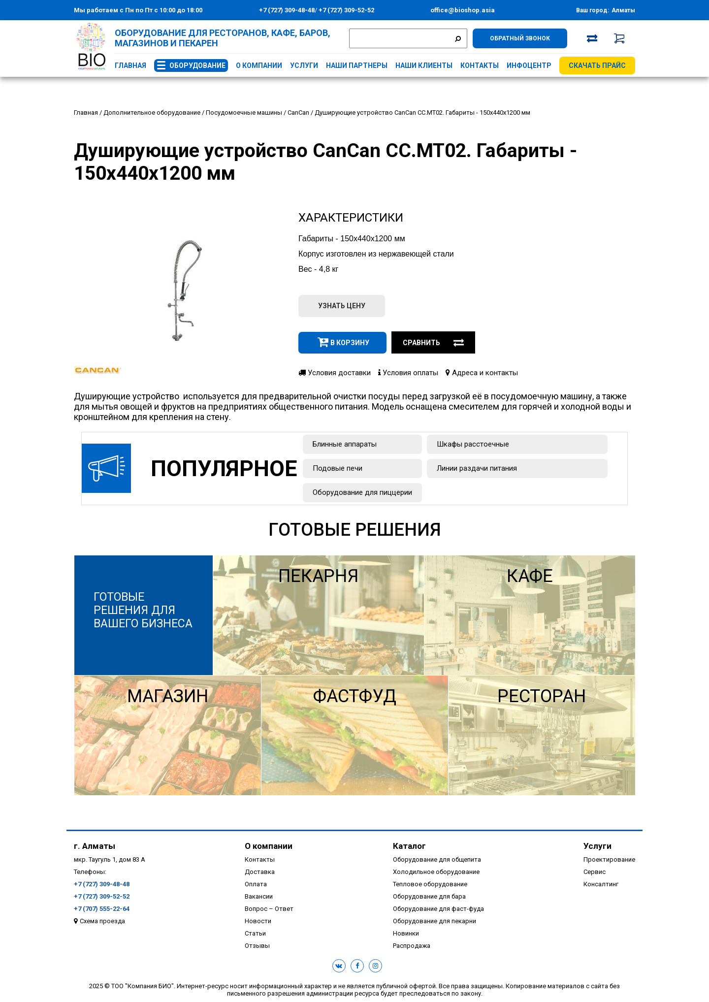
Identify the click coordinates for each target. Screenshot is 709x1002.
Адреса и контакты (482, 372)
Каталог (409, 846)
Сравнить (433, 343)
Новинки (406, 933)
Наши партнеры (356, 65)
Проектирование (609, 859)
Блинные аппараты (345, 444)
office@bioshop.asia (462, 10)
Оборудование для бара (429, 896)
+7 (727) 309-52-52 (345, 10)
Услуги (304, 65)
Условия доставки (334, 372)
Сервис (594, 871)
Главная (130, 65)
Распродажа (411, 945)
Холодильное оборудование (436, 871)
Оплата (256, 884)
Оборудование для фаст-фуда (438, 908)
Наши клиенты (423, 65)
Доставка (260, 871)
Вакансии (259, 896)
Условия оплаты (408, 372)
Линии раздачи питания (477, 468)
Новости (258, 921)
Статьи (255, 933)
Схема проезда (102, 921)
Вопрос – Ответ (269, 908)
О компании (259, 65)
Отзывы (257, 945)
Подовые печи (337, 468)
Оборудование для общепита (437, 859)
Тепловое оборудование (430, 884)
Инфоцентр (529, 65)
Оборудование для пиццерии (362, 492)
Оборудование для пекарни (434, 921)
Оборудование (197, 65)
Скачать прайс (597, 65)
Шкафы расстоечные (473, 444)
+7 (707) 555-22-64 (101, 908)
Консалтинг (600, 884)
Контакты (479, 65)
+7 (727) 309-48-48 (287, 10)
